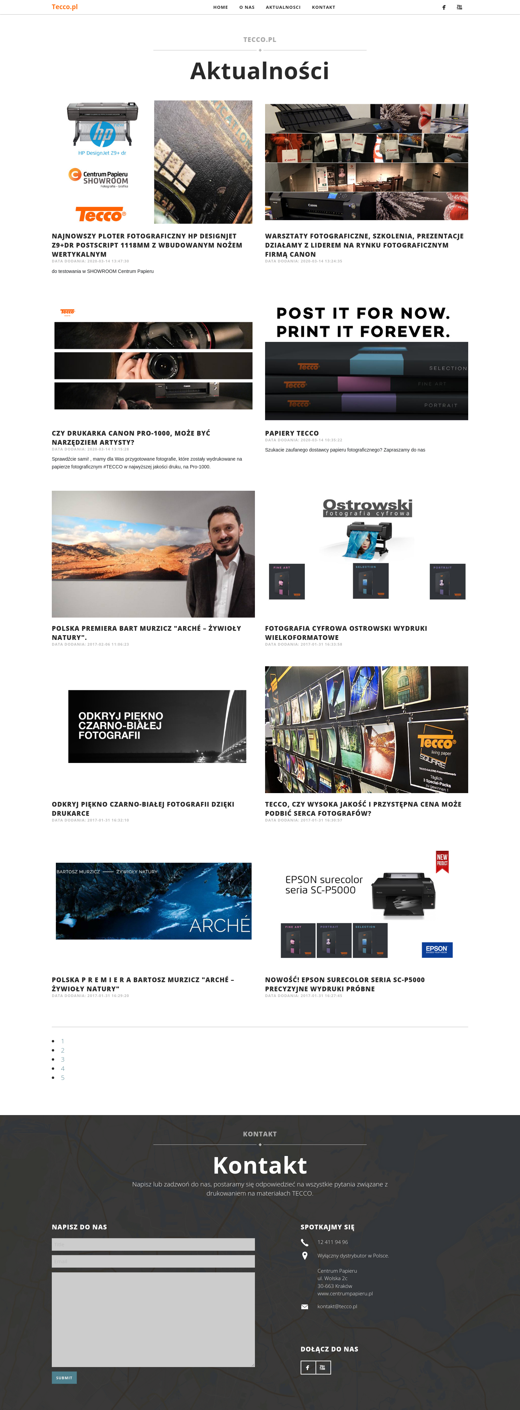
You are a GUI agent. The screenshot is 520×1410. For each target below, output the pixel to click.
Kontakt (323, 7)
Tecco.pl (65, 6)
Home (220, 7)
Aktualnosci (283, 7)
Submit (64, 1377)
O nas (247, 7)
